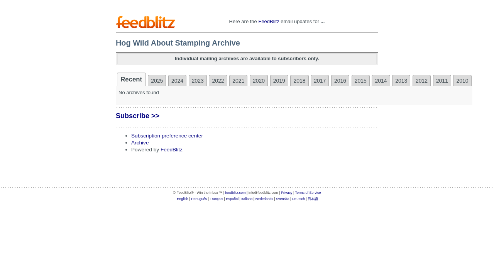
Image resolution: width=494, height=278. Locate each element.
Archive (140, 143)
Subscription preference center (167, 136)
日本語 (313, 199)
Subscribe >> (137, 116)
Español (232, 199)
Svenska (282, 199)
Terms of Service (308, 193)
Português (199, 199)
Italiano (246, 199)
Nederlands (264, 199)
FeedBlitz (268, 21)
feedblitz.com (235, 193)
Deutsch (298, 199)
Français (216, 199)
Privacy (287, 193)
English (182, 199)
